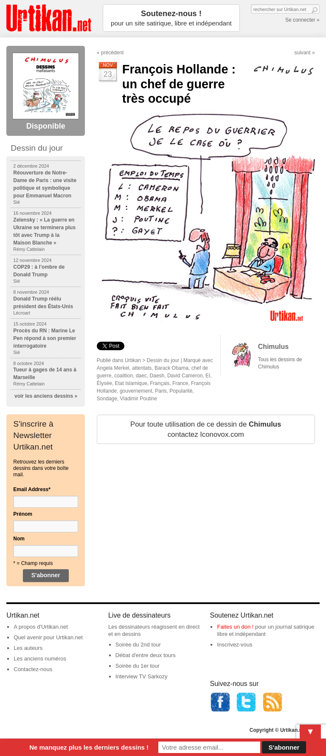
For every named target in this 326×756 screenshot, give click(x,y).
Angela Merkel (113, 368)
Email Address (32, 489)
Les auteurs (28, 648)
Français (159, 383)
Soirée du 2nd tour (138, 644)
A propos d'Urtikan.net (41, 627)
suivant (303, 53)
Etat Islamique (131, 383)
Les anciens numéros (40, 658)
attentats (142, 368)
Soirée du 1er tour (137, 666)
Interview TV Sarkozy (141, 676)
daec (141, 376)
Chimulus (273, 346)
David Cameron (184, 376)
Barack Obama (171, 368)
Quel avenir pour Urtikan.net (48, 637)
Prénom (22, 514)
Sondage (107, 399)
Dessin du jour (163, 360)
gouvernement (136, 391)
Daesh (157, 376)
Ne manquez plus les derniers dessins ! (89, 747)
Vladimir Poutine (138, 399)
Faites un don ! (235, 627)
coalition (123, 376)
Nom (19, 539)
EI (207, 376)
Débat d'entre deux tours (145, 655)
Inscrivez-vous (234, 644)
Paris (160, 391)
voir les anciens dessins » (45, 396)
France (180, 383)
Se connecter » (302, 20)
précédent (112, 53)
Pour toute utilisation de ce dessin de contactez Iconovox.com (205, 429)
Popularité (180, 391)
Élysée (104, 383)
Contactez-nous (33, 669)
